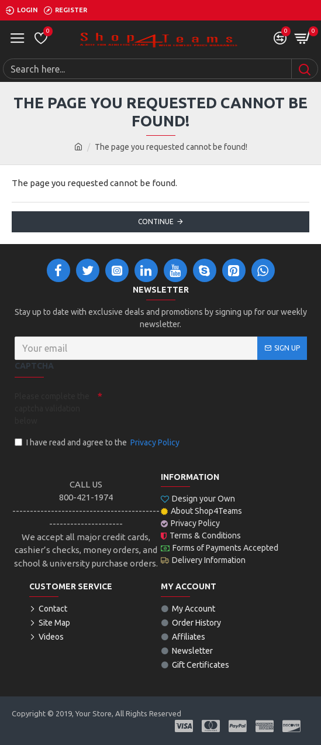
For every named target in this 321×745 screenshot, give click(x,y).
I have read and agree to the (98, 443)
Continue (156, 221)
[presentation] (184, 407)
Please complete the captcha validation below (52, 408)
